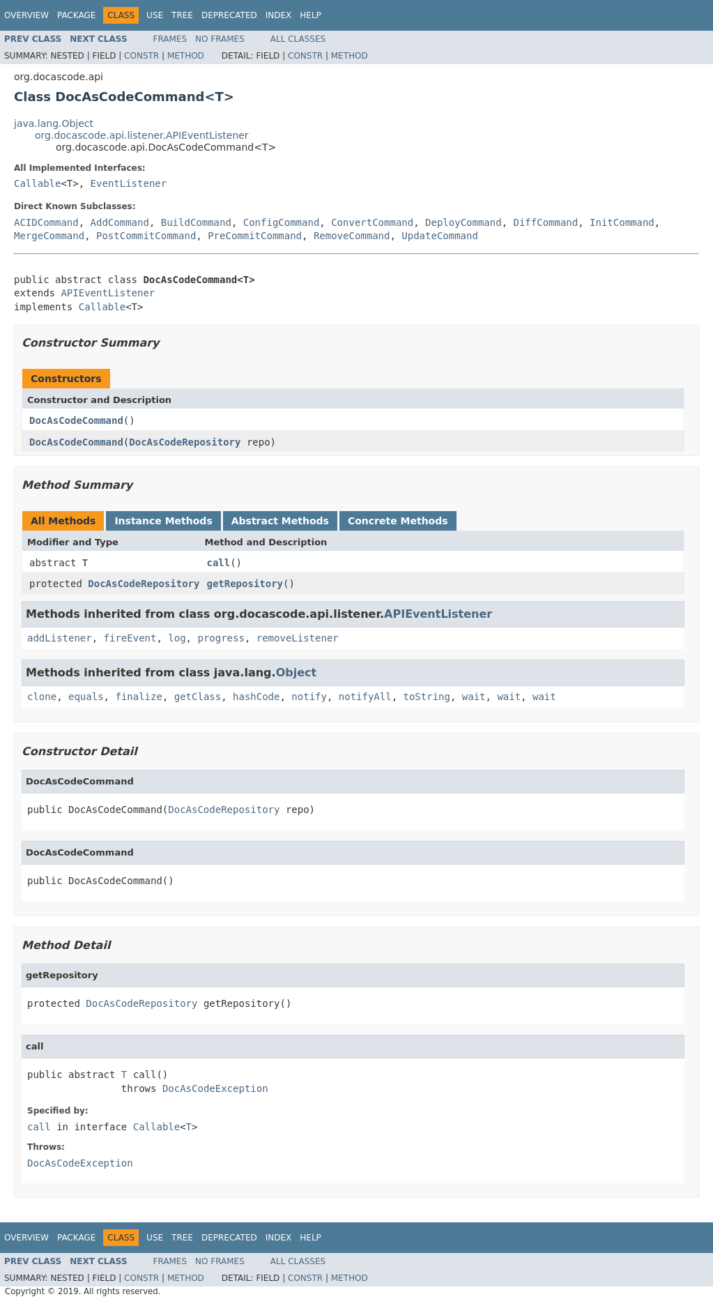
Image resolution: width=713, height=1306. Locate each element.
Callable (37, 183)
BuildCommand (196, 222)
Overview (26, 15)
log (176, 638)
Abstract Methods (280, 520)
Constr (141, 56)
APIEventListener (108, 292)
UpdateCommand (439, 235)
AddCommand (120, 222)
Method (185, 56)
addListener (59, 638)
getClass (197, 696)
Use (154, 15)
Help (310, 15)
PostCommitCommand (146, 235)
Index (279, 15)
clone (41, 696)
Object (296, 672)
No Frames (220, 39)
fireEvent (130, 638)
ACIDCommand (46, 222)
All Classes (297, 39)
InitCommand (622, 222)
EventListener (129, 183)
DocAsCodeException (215, 1088)
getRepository (244, 583)
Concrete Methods (398, 520)
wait (474, 696)
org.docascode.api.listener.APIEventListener (142, 135)
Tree (182, 15)
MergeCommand (49, 235)
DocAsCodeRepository (184, 442)
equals (86, 696)
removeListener (297, 638)
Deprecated (229, 15)
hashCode (256, 696)
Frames (170, 39)
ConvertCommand (372, 222)
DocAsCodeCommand (76, 420)
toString (427, 696)
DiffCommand (546, 222)
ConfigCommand (281, 222)
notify (309, 696)
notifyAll (365, 696)
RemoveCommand (352, 235)
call (218, 562)
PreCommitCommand (255, 235)
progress (220, 638)
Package (76, 15)
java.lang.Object (53, 123)
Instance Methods (163, 520)
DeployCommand (463, 222)
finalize (138, 696)
